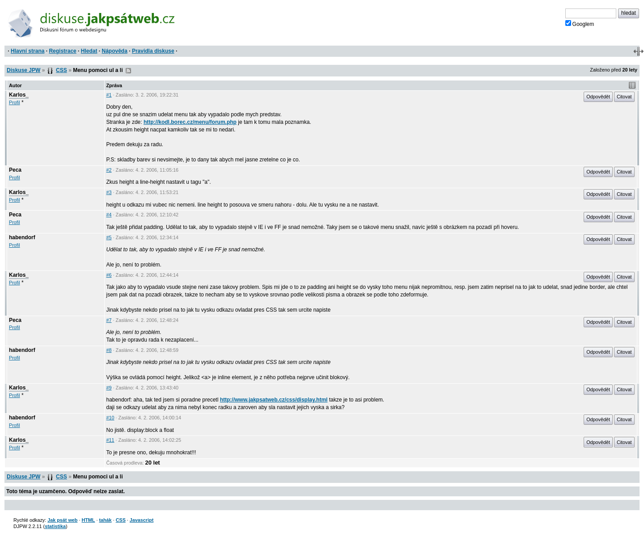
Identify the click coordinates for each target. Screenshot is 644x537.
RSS (128, 70)
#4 (109, 214)
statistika (55, 526)
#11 (110, 440)
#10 (110, 417)
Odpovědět (598, 96)
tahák (105, 520)
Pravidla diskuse (153, 51)
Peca (15, 170)
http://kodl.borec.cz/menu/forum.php (190, 122)
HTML (88, 520)
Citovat (624, 96)
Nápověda (114, 51)
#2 (109, 170)
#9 (109, 387)
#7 (109, 320)
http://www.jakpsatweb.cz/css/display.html (274, 400)
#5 (109, 237)
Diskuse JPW (23, 70)
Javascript (141, 520)
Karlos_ (19, 95)
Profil (14, 102)
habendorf (22, 237)
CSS (61, 70)
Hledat (89, 51)
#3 (109, 192)
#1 (109, 94)
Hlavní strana (27, 51)
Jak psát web (62, 520)
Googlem (579, 23)
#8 (109, 350)
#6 (109, 275)
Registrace (62, 51)
